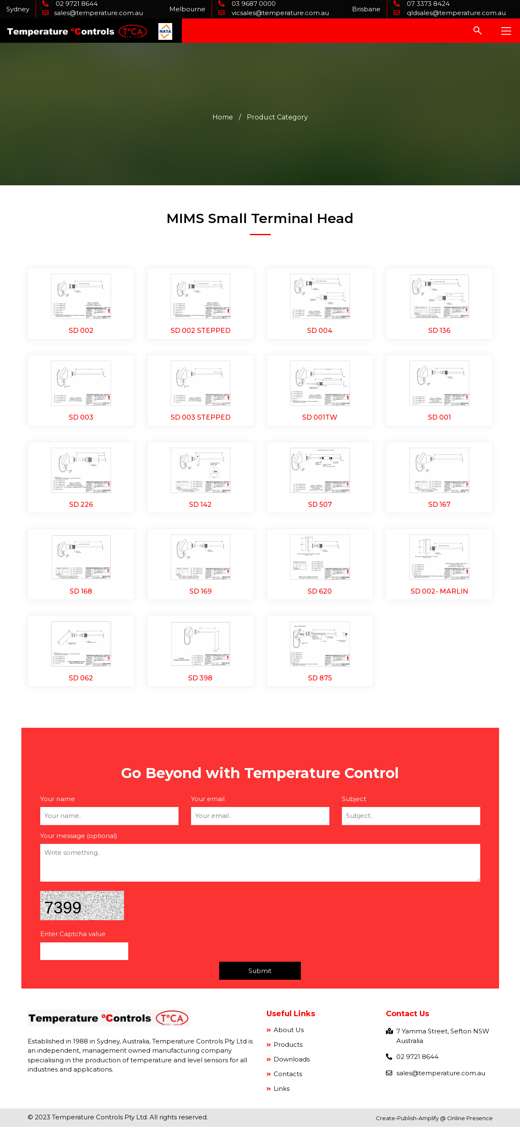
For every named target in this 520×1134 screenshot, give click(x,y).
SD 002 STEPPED (200, 332)
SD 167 (439, 508)
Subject (354, 806)
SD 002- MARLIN (439, 596)
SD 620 (320, 596)
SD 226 (81, 508)
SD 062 (81, 684)
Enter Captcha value (73, 941)
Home (222, 118)
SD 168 (81, 596)
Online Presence (470, 1125)
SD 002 (81, 332)
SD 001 (439, 420)
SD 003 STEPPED (200, 420)
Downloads (291, 1066)
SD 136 (439, 332)
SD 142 (200, 508)
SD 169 (200, 596)
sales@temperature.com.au (98, 13)
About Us (288, 1037)
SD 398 (200, 684)
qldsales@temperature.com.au (455, 13)
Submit (260, 978)
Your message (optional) (78, 843)
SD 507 (320, 508)
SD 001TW (319, 420)
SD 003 (81, 420)
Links (281, 1095)
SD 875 (320, 684)
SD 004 (319, 332)
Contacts (287, 1081)
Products (287, 1051)
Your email (208, 806)
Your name (57, 806)
